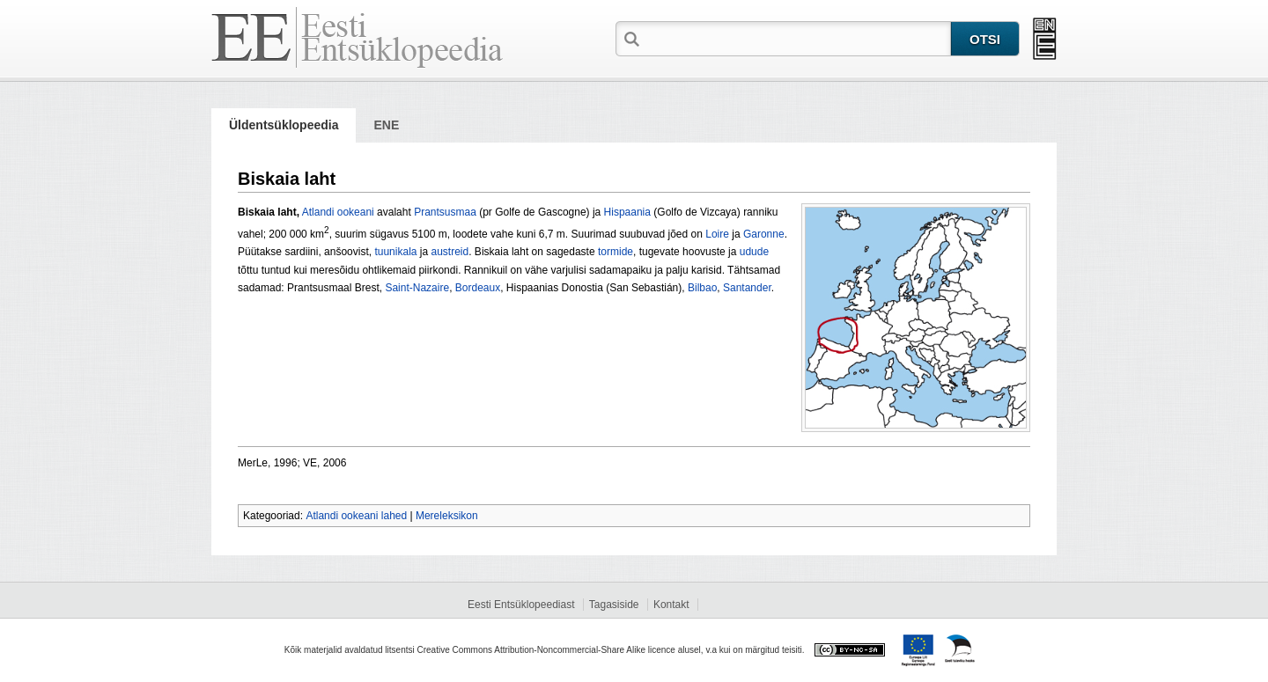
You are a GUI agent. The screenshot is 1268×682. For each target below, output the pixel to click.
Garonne (764, 234)
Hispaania (627, 212)
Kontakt (671, 604)
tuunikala (395, 252)
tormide (615, 252)
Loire (717, 234)
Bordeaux (477, 288)
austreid (450, 252)
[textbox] (797, 38)
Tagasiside (614, 604)
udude (754, 252)
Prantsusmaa (445, 212)
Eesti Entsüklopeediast (521, 604)
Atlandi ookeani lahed (356, 516)
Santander (747, 288)
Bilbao (702, 288)
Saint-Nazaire (417, 288)
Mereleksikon (447, 516)
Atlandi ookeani (338, 212)
